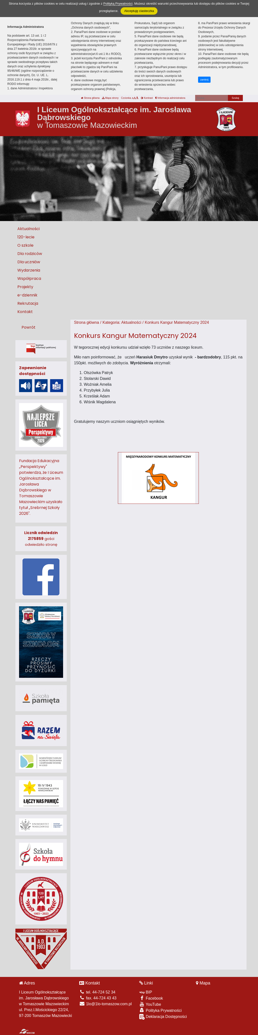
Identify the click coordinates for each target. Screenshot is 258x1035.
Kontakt (25, 312)
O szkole (25, 245)
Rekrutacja (27, 303)
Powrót (28, 327)
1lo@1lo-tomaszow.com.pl (105, 1004)
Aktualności (28, 229)
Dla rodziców (29, 253)
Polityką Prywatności (117, 3)
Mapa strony (110, 98)
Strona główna (90, 98)
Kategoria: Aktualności (121, 322)
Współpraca (29, 278)
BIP (145, 992)
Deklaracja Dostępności (163, 1017)
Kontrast (147, 98)
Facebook (151, 998)
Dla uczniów (28, 262)
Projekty (25, 287)
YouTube (150, 1004)
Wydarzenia (28, 270)
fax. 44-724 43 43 (97, 998)
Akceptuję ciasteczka (139, 11)
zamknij (204, 79)
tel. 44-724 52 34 (97, 992)
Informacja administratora (170, 98)
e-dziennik (27, 295)
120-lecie (25, 237)
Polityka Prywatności (160, 1010)
